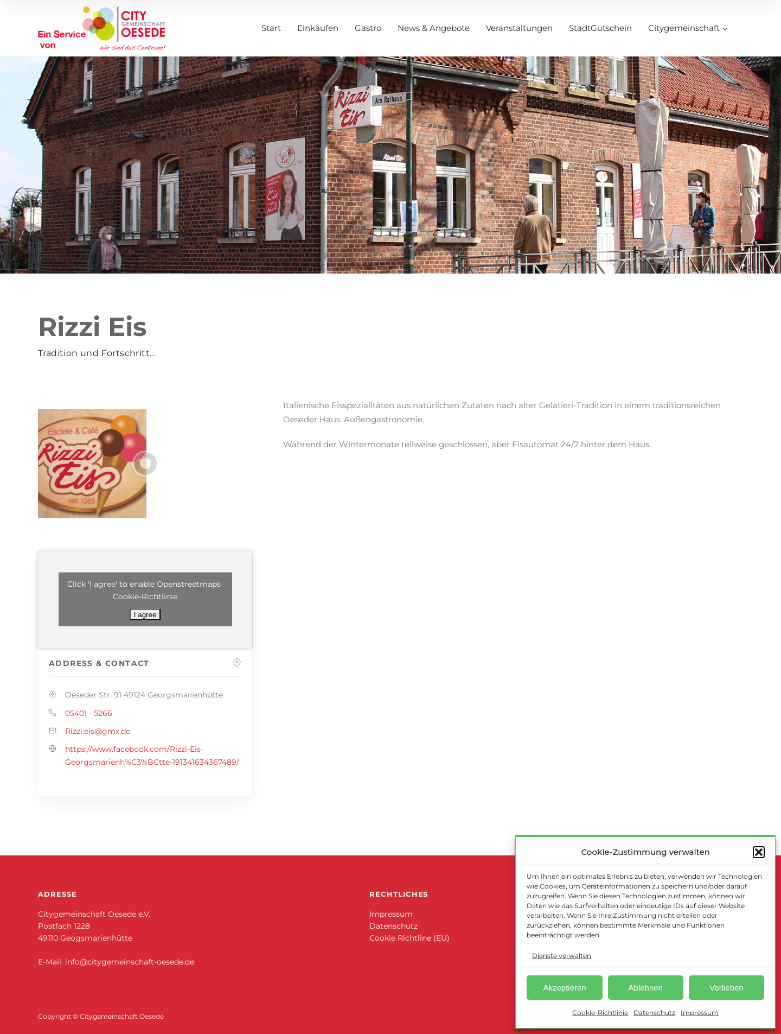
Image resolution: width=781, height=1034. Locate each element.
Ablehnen (646, 987)
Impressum (700, 1012)
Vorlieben (726, 987)
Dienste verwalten (561, 955)
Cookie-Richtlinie (600, 1012)
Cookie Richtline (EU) (409, 938)
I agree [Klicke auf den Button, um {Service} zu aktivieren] (145, 614)
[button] (758, 852)
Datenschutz (654, 1012)
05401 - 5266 (88, 713)
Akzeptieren (564, 987)
